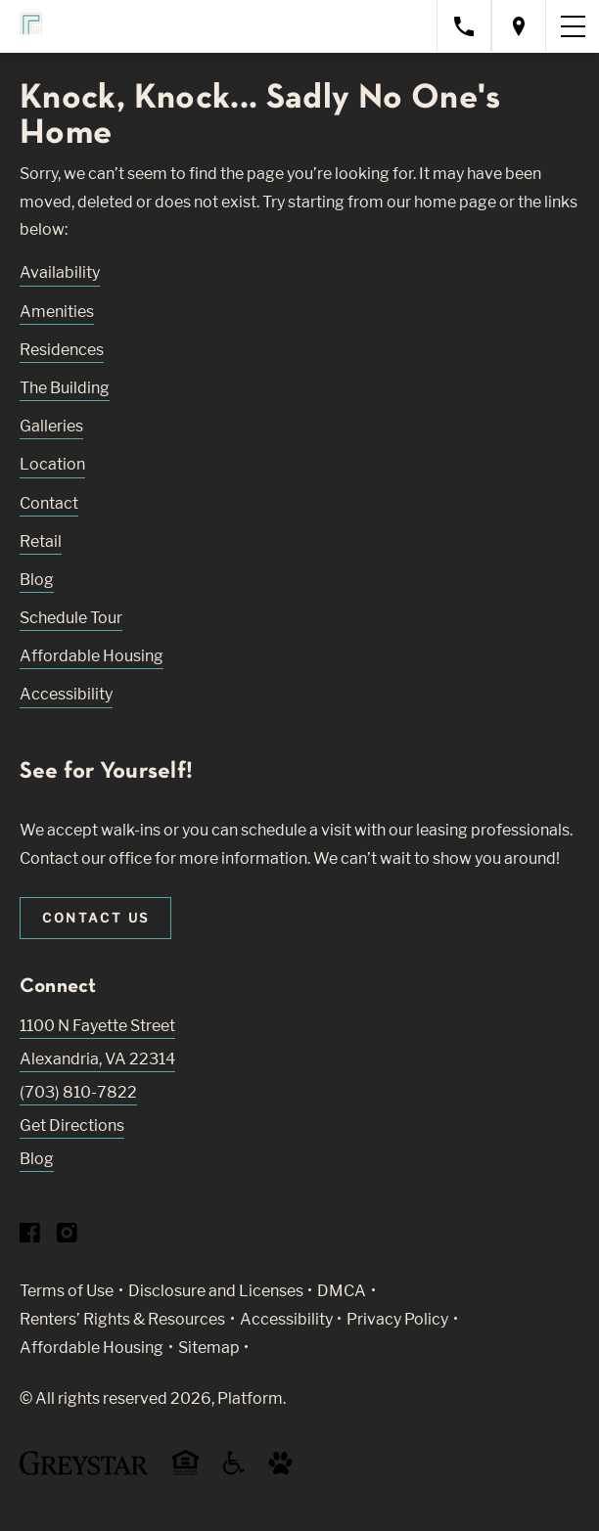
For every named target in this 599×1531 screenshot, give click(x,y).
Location (52, 464)
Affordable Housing (91, 656)
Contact (49, 503)
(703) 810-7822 (78, 1092)
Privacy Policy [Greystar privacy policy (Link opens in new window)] (397, 1319)
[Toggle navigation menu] (572, 26)
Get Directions (72, 1125)
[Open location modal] (518, 26)
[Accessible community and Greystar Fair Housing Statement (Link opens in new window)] (234, 1470)
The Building (65, 388)
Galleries (51, 426)
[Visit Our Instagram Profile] (67, 1237)
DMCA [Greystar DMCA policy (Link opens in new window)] (341, 1291)
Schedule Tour (71, 617)
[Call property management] (464, 26)
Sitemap (209, 1347)
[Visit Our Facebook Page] (30, 1237)
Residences (62, 349)
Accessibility (66, 694)
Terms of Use (67, 1291)
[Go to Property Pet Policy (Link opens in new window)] (280, 1470)
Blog (37, 579)
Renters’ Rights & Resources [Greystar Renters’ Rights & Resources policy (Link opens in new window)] (122, 1319)
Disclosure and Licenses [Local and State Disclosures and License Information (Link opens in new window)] (215, 1291)
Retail (41, 541)
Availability (60, 272)
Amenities (57, 311)
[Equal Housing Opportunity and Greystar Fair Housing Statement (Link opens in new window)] (185, 1472)
